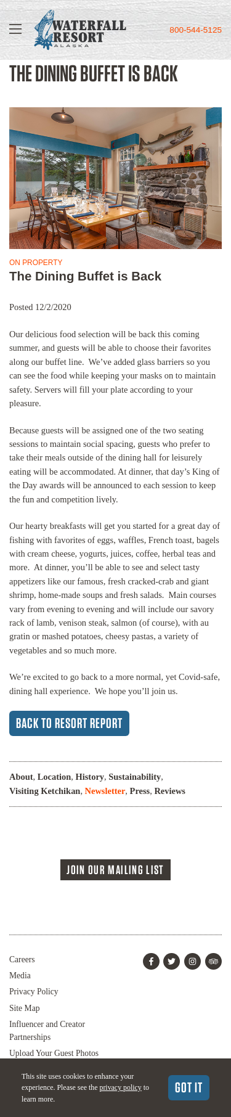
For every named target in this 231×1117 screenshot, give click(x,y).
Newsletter (105, 791)
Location (54, 777)
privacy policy (120, 1087)
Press (140, 791)
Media (20, 975)
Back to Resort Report (69, 723)
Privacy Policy (34, 991)
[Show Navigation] (15, 30)
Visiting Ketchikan (44, 791)
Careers (22, 959)
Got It (189, 1087)
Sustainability (134, 777)
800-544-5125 (195, 30)
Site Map (24, 1008)
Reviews (169, 791)
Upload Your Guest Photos (54, 1053)
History (90, 777)
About (21, 777)
